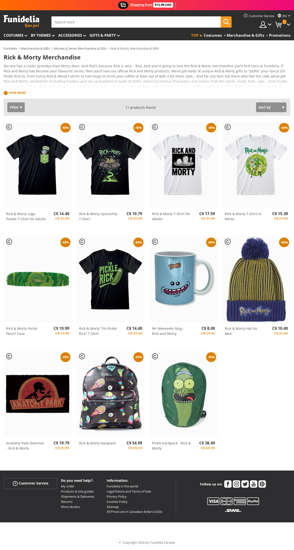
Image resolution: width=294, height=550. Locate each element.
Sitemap (113, 507)
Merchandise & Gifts (35, 48)
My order (67, 486)
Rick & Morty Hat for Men (241, 331)
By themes (41, 35)
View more (17, 93)
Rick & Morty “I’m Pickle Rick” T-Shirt (98, 331)
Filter (14, 107)
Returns (66, 501)
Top (195, 35)
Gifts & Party (103, 35)
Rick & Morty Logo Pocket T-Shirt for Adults (26, 216)
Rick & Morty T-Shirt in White (243, 216)
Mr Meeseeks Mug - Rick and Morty (168, 331)
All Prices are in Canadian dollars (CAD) (134, 511)
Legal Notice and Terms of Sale (129, 491)
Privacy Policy (117, 496)
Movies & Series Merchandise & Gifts (80, 48)
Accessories (70, 35)
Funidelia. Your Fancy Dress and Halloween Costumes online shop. (21, 21)
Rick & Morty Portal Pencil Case (21, 331)
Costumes (13, 35)
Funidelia (10, 48)
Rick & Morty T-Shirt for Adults (171, 216)
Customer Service (30, 483)
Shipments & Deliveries (77, 496)
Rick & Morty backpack (97, 443)
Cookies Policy (117, 501)
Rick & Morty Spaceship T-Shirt (98, 216)
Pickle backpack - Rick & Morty (171, 446)
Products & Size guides (77, 491)
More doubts (70, 507)
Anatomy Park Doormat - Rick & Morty (25, 446)
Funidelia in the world (122, 486)
